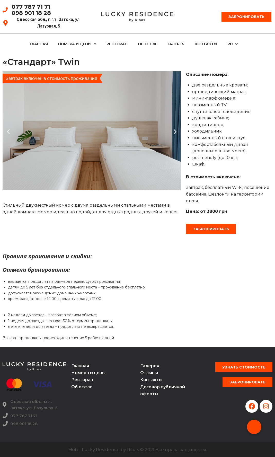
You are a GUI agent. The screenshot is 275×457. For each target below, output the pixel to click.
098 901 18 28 (31, 13)
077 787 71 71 (31, 6)
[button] (246, 17)
